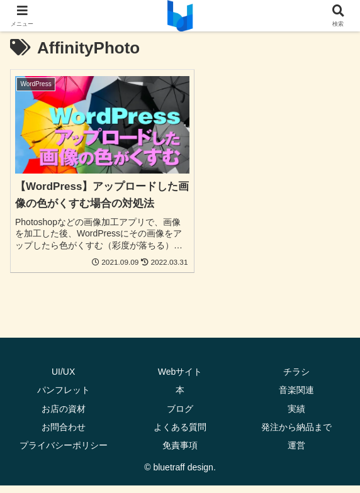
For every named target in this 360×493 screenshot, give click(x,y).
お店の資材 (64, 416)
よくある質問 (180, 434)
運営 (296, 453)
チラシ (296, 379)
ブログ (180, 416)
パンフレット (63, 397)
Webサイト (180, 379)
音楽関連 (296, 397)
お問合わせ (64, 434)
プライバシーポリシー (64, 453)
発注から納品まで (296, 434)
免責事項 (180, 453)
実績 (296, 416)
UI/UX (63, 379)
